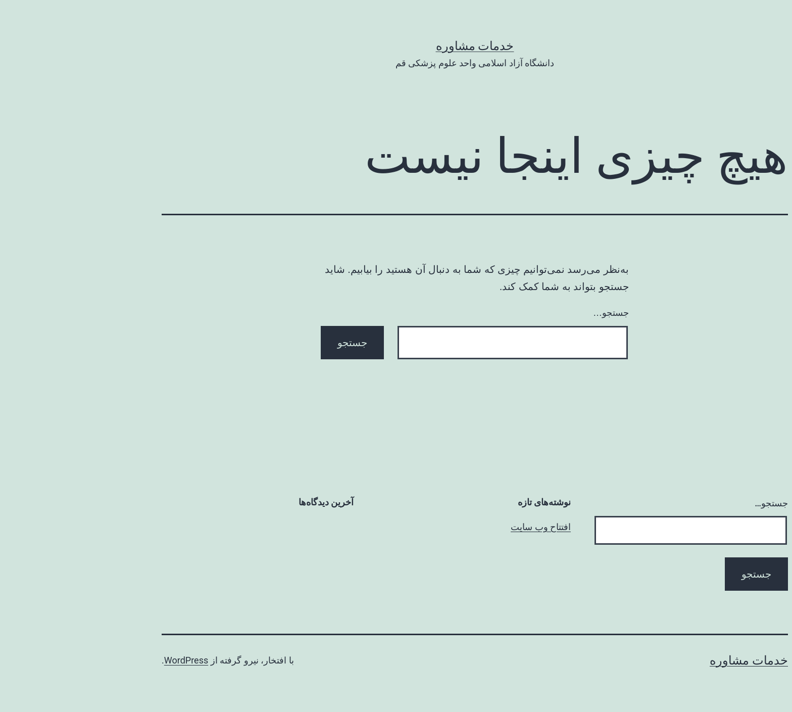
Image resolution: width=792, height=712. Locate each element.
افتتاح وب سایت (462, 526)
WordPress (107, 660)
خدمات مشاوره (396, 46)
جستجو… (532, 313)
